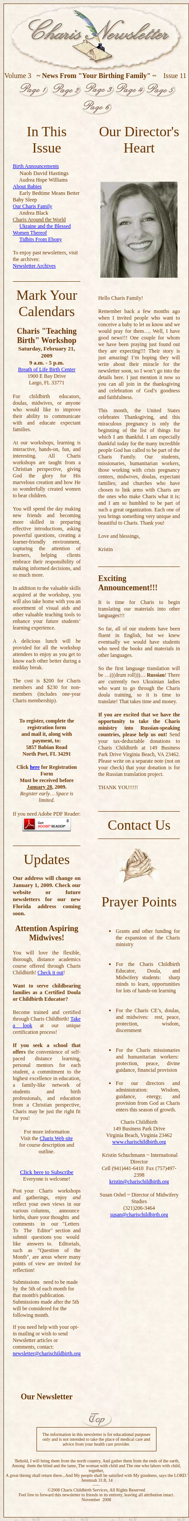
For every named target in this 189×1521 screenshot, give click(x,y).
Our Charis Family (32, 206)
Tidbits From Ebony (40, 239)
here (35, 767)
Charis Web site (56, 1138)
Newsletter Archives (34, 266)
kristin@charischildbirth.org (139, 1181)
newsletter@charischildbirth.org (46, 1353)
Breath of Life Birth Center (47, 369)
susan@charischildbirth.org (139, 1215)
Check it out (50, 972)
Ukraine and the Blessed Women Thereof (42, 229)
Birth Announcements (36, 166)
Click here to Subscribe (46, 1172)
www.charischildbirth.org (139, 1142)
